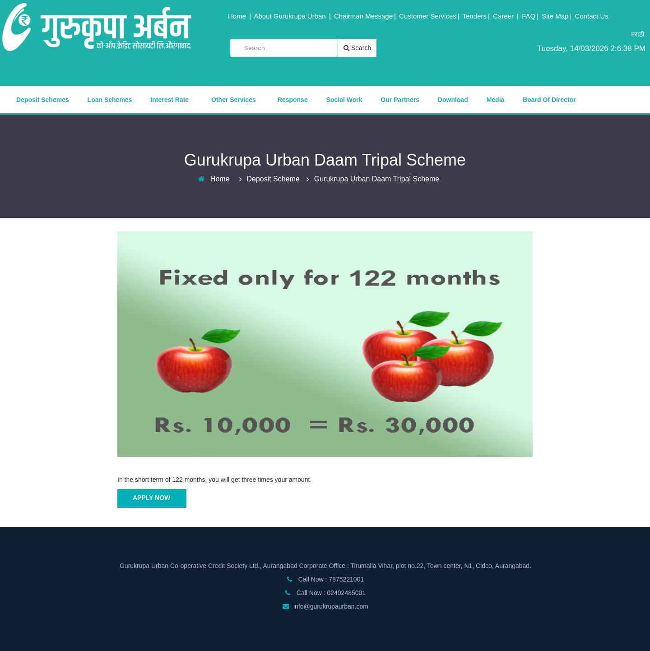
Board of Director (549, 99)
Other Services (233, 99)
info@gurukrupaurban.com (330, 606)
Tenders (475, 16)
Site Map (555, 16)
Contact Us (591, 16)
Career (504, 16)
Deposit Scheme (272, 179)
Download (453, 99)
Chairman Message (363, 16)
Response (293, 99)
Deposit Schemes (42, 99)
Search (357, 47)
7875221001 (346, 579)
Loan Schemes (110, 99)
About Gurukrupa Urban (290, 16)
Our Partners (400, 99)
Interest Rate (169, 99)
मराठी (638, 34)
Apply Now (151, 497)
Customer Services (427, 16)
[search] (289, 48)
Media (496, 99)
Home (238, 16)
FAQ (528, 16)
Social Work (344, 99)
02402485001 (346, 592)
